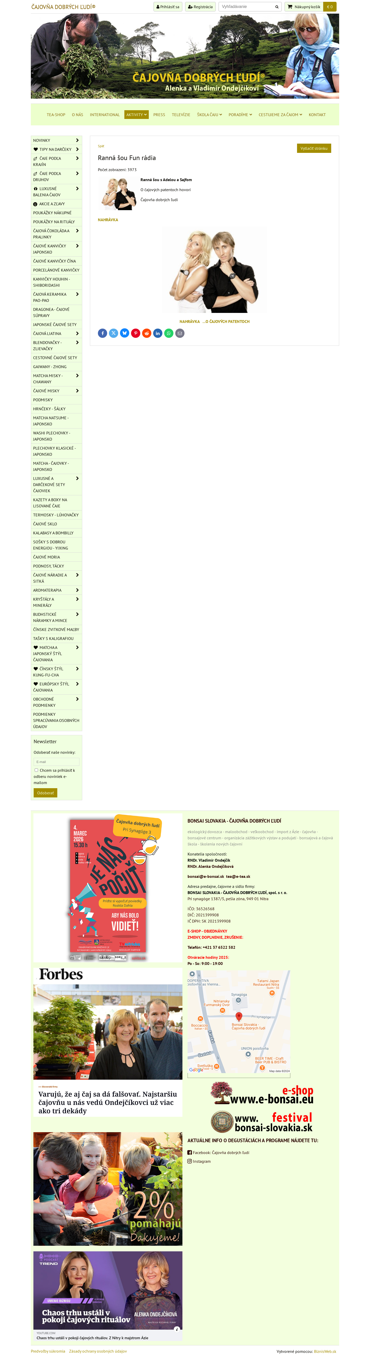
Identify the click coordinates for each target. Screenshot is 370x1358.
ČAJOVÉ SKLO (45, 523)
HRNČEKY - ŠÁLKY (49, 408)
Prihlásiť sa (167, 6)
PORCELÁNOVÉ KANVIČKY (56, 270)
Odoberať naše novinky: (54, 752)
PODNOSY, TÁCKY (48, 566)
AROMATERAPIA (57, 590)
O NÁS (77, 114)
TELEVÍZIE (181, 114)
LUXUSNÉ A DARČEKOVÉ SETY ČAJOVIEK (57, 484)
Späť (101, 146)
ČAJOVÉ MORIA (46, 557)
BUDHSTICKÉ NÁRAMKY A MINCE (57, 617)
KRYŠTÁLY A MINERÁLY (57, 602)
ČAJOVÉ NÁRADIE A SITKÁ (57, 578)
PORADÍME (240, 114)
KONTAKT (317, 114)
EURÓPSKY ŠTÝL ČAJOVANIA (57, 687)
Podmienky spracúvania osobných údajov (56, 720)
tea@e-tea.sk (238, 876)
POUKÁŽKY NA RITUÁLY (54, 221)
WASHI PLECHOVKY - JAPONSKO (51, 436)
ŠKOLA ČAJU (209, 114)
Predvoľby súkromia (48, 1351)
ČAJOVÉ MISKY (57, 390)
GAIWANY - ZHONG (50, 366)
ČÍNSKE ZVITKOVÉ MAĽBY (56, 629)
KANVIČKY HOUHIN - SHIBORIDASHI (51, 282)
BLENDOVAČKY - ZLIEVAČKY (57, 345)
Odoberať (45, 792)
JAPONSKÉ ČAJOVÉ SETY (55, 324)
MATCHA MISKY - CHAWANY (57, 378)
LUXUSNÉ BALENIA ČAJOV (57, 191)
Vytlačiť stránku (314, 148)
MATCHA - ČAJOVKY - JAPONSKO (51, 466)
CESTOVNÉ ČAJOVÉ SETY (55, 357)
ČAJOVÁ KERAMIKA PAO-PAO (57, 297)
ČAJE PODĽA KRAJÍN (57, 161)
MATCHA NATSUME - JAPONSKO (51, 420)
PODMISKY (43, 399)
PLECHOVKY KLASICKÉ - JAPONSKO (54, 451)
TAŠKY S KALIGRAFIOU (53, 638)
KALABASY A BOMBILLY (53, 532)
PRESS (159, 114)
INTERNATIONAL (105, 114)
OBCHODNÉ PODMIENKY (57, 702)
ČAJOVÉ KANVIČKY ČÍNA (54, 261)
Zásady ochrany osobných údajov (98, 1351)
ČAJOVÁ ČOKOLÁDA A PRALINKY (57, 233)
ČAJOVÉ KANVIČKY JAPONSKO (57, 248)
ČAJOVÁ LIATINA (57, 333)
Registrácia (200, 6)
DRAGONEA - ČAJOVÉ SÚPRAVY (51, 312)
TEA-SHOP (56, 114)
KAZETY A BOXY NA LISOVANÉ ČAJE (50, 502)
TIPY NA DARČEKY (57, 149)
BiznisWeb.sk (325, 1351)
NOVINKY (57, 140)
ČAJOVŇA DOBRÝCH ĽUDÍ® (63, 7)
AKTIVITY (136, 114)
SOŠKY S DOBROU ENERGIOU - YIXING (50, 545)
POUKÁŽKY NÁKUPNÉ (52, 212)
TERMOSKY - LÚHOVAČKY (56, 514)
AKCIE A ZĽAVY (49, 203)
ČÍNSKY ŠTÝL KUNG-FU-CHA (57, 671)
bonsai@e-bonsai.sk (206, 876)
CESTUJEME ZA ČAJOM (280, 114)
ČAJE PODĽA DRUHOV (57, 176)
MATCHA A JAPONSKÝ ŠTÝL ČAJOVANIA (57, 653)
